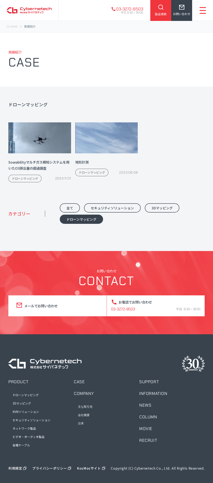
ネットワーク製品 (24, 428)
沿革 (81, 423)
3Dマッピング (22, 403)
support (149, 381)
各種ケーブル (21, 445)
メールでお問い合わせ (41, 305)
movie (145, 428)
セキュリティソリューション (31, 420)
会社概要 (84, 415)
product (18, 381)
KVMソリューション (26, 412)
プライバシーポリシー (49, 468)
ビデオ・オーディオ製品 (29, 437)
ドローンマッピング (26, 395)
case (79, 381)
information (153, 393)
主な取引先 (85, 407)
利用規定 (15, 468)
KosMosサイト (89, 468)
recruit (148, 440)
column (148, 417)
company (84, 393)
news (145, 405)
